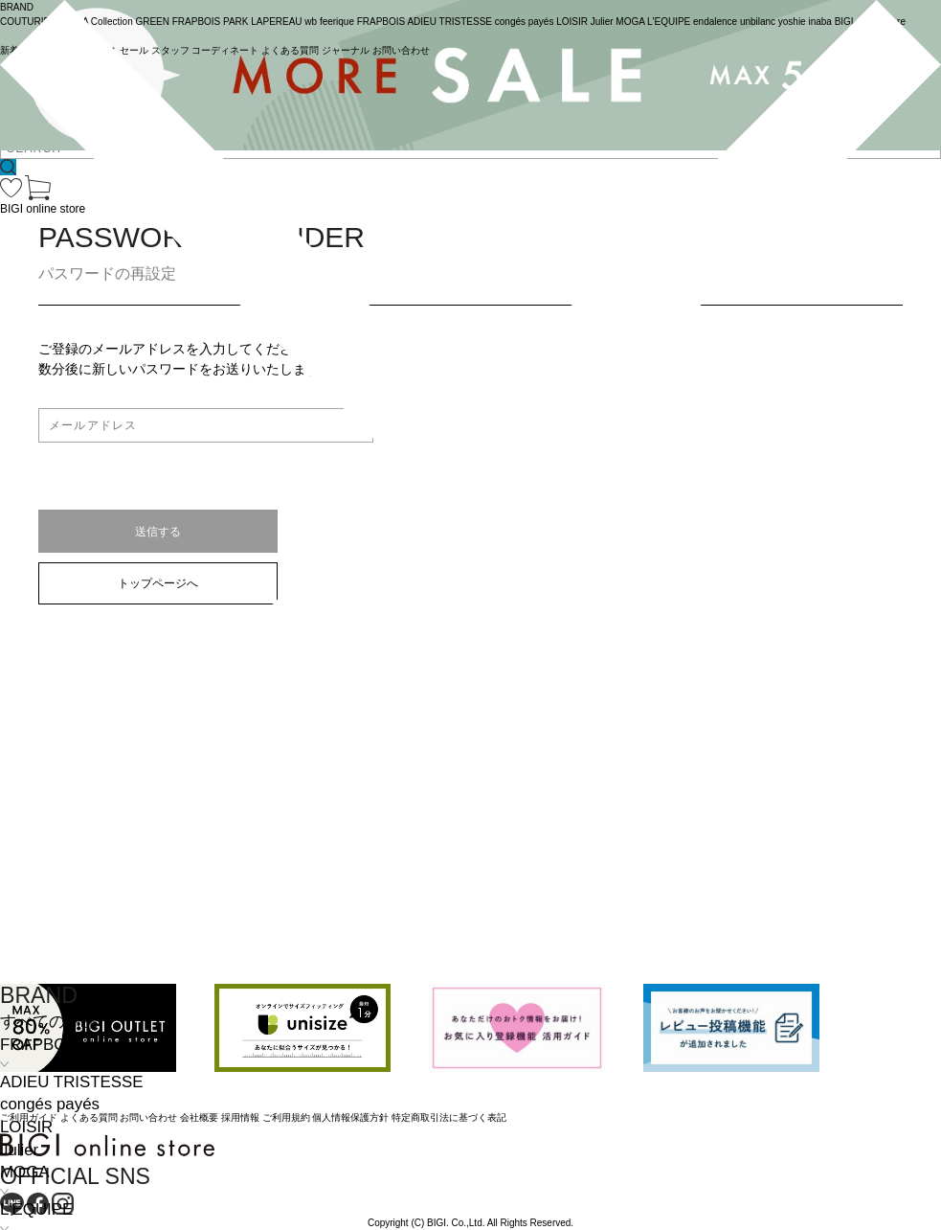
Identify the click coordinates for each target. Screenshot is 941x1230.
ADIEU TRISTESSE (71, 1082)
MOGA (24, 1172)
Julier (19, 1150)
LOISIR (26, 1127)
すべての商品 (49, 1022)
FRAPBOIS (40, 1045)
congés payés (50, 1104)
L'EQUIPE (36, 1209)
